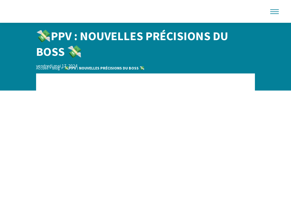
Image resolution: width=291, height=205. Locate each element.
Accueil (42, 68)
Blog (56, 68)
